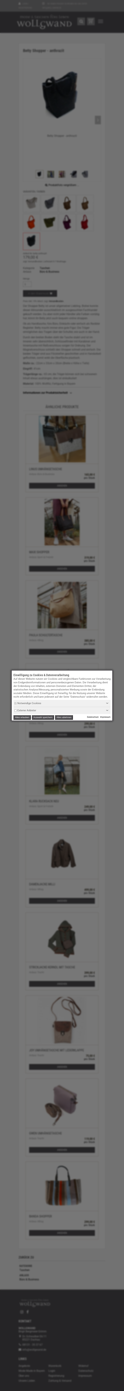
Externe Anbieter (25, 710)
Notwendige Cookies (27, 703)
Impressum (105, 717)
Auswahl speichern (42, 717)
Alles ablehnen (64, 717)
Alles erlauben (22, 717)
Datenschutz (93, 717)
